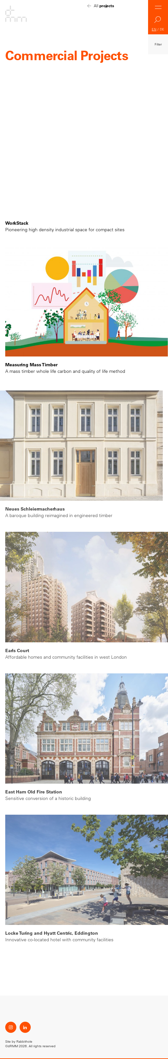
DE (162, 29)
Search (158, 21)
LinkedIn (25, 1027)
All (104, 5)
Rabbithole (24, 1041)
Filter (158, 44)
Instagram (10, 1027)
